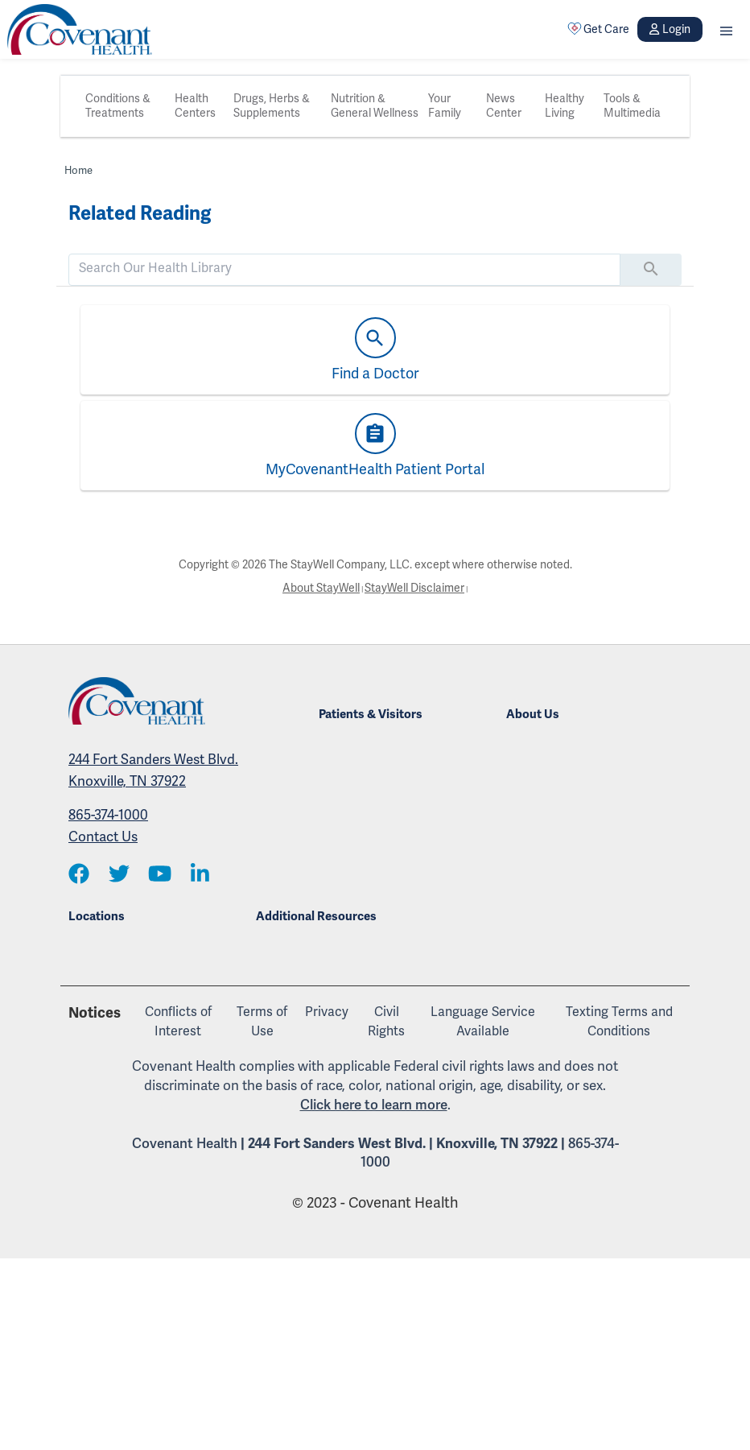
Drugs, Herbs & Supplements (271, 106)
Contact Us (103, 836)
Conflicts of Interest (178, 1021)
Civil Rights (386, 1021)
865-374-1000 (108, 815)
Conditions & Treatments (117, 106)
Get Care (598, 29)
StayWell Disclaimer (414, 588)
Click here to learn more (373, 1105)
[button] (726, 29)
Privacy (326, 1012)
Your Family (444, 106)
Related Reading (139, 213)
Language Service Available (483, 1021)
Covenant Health (184, 1143)
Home (78, 170)
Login (669, 29)
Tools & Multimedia (632, 106)
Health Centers (195, 106)
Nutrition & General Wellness (374, 106)
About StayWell (321, 588)
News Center (503, 106)
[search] (344, 268)
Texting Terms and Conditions (619, 1021)
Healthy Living (564, 106)
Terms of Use (262, 1021)
